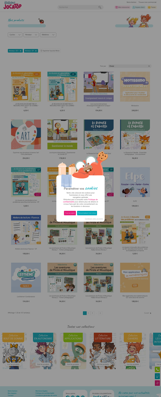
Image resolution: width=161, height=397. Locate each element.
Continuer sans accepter (94, 219)
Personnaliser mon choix (87, 213)
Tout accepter (70, 213)
